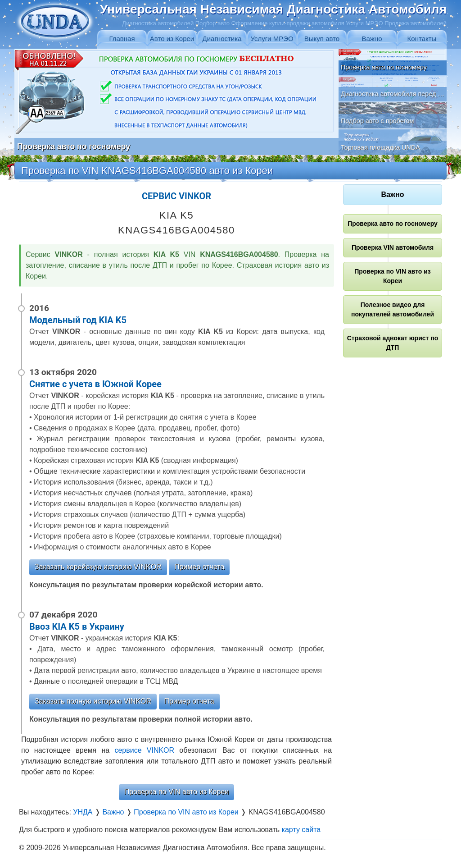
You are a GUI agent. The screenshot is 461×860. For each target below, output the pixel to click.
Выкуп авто (321, 38)
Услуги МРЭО (271, 38)
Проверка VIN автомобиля (393, 247)
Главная (122, 38)
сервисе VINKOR (144, 750)
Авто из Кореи (172, 38)
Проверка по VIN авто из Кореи (176, 792)
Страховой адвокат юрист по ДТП (392, 342)
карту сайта (301, 829)
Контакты (422, 38)
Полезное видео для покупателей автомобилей (392, 309)
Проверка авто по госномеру (393, 223)
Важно (372, 38)
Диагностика (222, 38)
